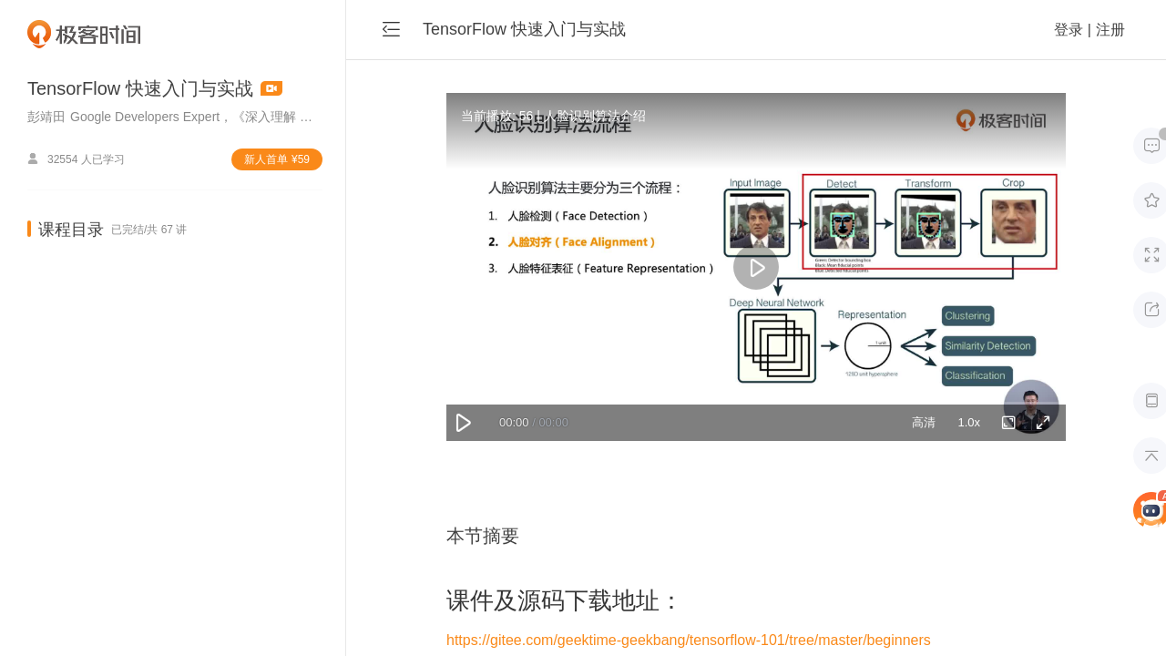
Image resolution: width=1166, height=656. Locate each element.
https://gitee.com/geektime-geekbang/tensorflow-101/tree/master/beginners (688, 640)
